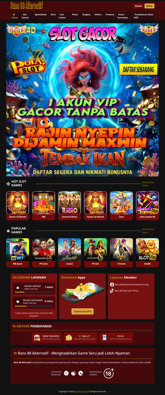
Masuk (138, 6)
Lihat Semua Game (148, 184)
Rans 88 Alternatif (81, 391)
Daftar (149, 6)
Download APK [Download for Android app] (82, 311)
